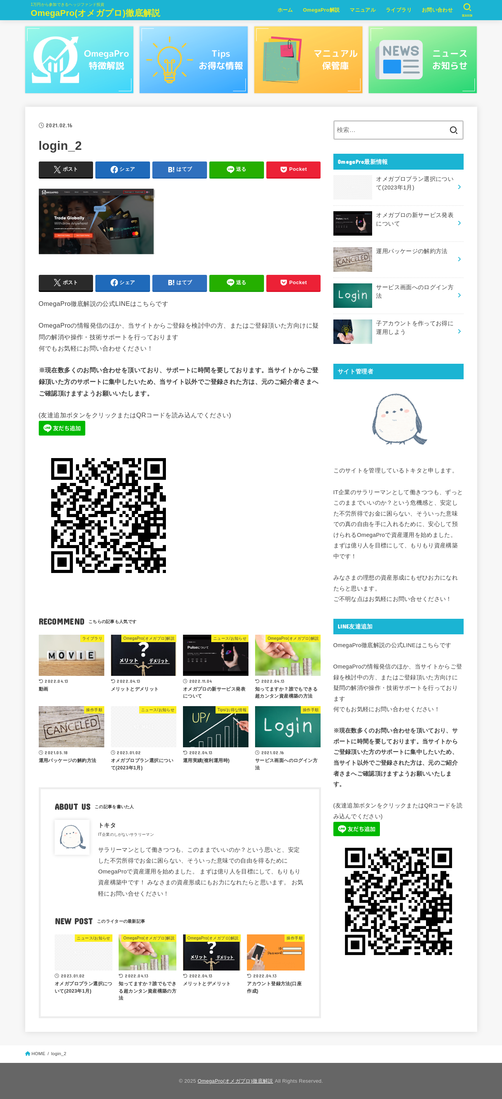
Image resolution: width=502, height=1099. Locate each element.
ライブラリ (399, 10)
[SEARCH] (467, 10)
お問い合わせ (437, 10)
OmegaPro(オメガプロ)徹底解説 (95, 13)
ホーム (285, 10)
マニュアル (363, 10)
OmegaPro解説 (321, 10)
